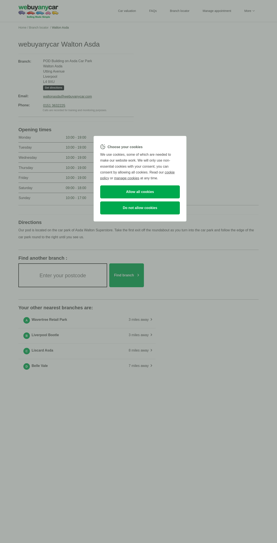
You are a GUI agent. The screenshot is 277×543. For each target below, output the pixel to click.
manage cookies (126, 178)
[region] (140, 179)
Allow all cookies (140, 192)
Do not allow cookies (140, 208)
